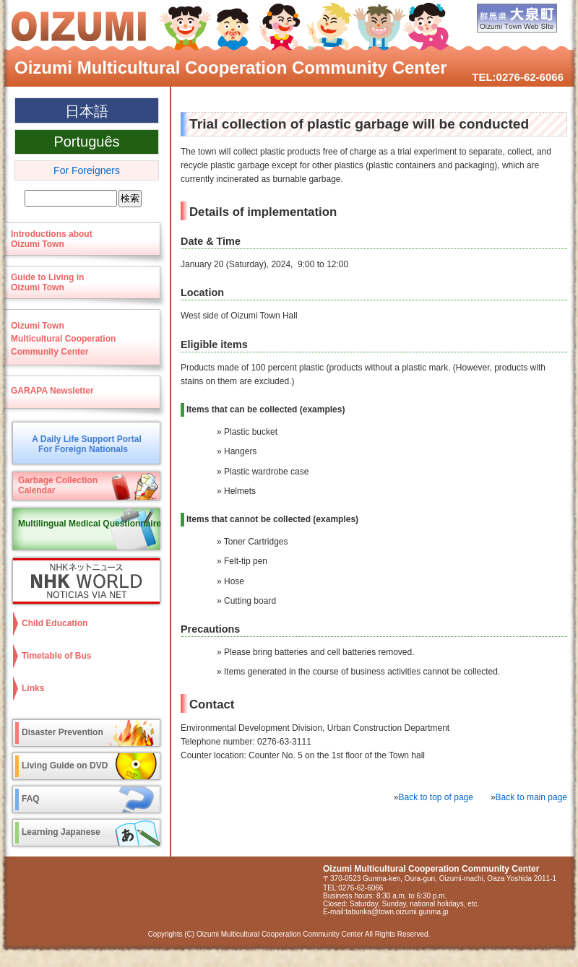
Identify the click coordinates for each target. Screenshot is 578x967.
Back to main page (531, 797)
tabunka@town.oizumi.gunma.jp (396, 912)
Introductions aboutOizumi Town (51, 239)
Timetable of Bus (56, 656)
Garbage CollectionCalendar (58, 485)
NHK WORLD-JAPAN (83, 581)
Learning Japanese (61, 832)
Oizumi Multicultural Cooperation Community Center (230, 67)
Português (86, 141)
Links (33, 688)
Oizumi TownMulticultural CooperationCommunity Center (63, 339)
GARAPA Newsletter (52, 391)
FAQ (31, 799)
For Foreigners (86, 170)
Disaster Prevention (62, 732)
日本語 (86, 111)
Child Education (54, 623)
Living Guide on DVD (65, 765)
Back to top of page (436, 797)
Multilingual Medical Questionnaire (89, 524)
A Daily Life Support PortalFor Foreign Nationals (87, 444)
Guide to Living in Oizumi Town (47, 282)
